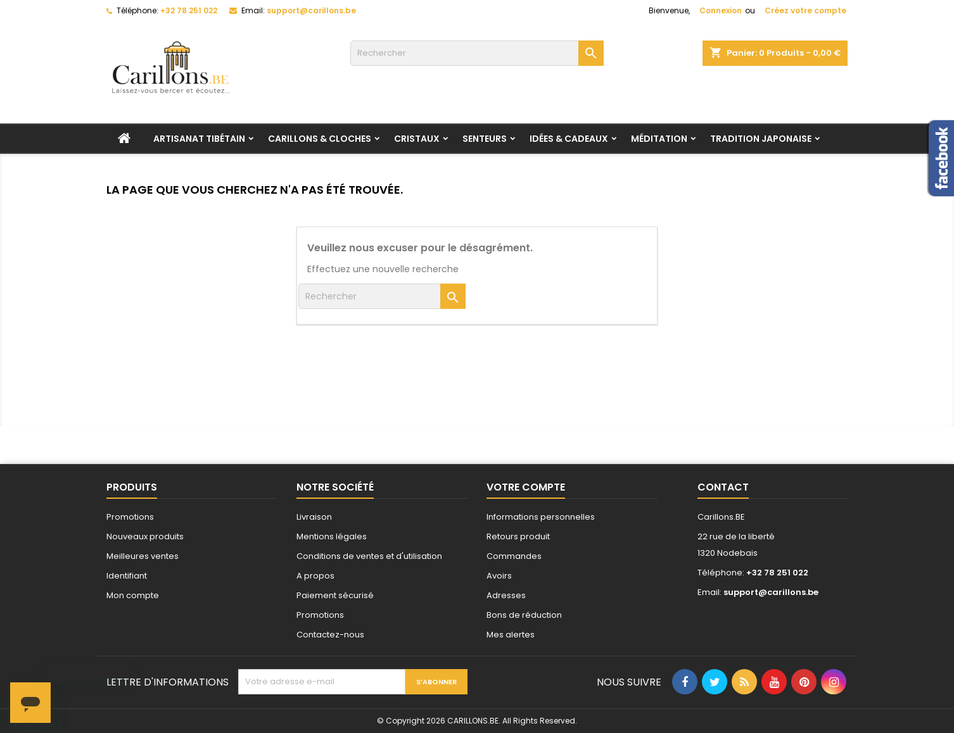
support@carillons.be (311, 10)
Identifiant (126, 576)
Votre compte (526, 487)
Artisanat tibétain (199, 138)
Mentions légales (331, 536)
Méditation (659, 138)
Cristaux (417, 138)
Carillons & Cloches (319, 138)
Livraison (314, 517)
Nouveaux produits (145, 536)
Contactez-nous (330, 635)
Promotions (130, 517)
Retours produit (518, 536)
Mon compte (132, 595)
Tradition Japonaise (760, 138)
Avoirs (499, 576)
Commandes (514, 556)
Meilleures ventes (142, 556)
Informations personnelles (541, 517)
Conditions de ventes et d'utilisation (369, 556)
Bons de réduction (524, 615)
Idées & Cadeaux (569, 138)
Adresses (506, 595)
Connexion (720, 10)
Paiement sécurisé (335, 595)
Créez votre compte (805, 10)
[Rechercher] (477, 53)
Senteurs (484, 138)
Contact (723, 487)
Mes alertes (511, 635)
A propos (315, 576)
